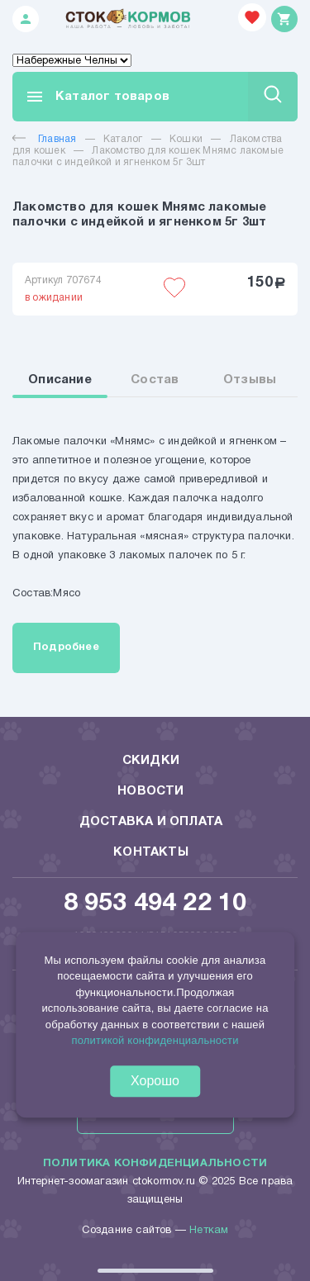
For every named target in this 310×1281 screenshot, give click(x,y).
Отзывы (249, 380)
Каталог (122, 139)
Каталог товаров (97, 97)
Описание (60, 380)
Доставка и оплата (150, 822)
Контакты (150, 852)
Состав (155, 380)
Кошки (186, 139)
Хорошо (155, 1081)
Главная (44, 139)
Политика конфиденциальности (155, 1164)
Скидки (150, 760)
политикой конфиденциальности (154, 1041)
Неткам (208, 1231)
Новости (150, 791)
